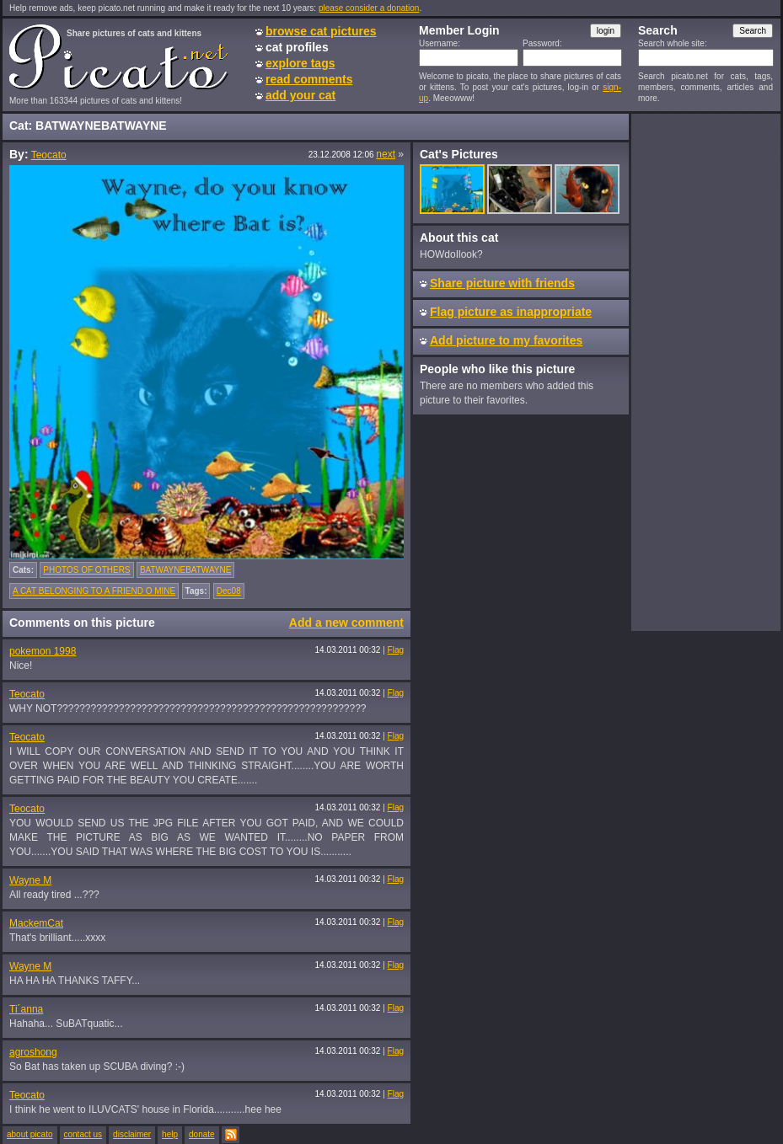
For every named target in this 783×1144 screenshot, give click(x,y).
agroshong (33, 1052)
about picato (30, 1134)
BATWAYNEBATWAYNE (186, 570)
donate (202, 1134)
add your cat (300, 95)
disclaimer (132, 1134)
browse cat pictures (321, 31)
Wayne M (30, 880)
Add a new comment (346, 622)
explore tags (300, 63)
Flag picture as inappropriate (511, 311)
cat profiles (297, 47)
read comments (308, 79)
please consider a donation (369, 8)
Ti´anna (26, 1009)
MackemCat (36, 923)
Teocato (49, 155)
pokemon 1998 (42, 651)
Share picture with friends (502, 283)
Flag (396, 650)
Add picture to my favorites (506, 340)
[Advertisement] (705, 371)
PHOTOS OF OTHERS (86, 570)
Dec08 (229, 591)
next (385, 154)
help (170, 1134)
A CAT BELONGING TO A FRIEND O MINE (94, 591)
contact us (83, 1134)
